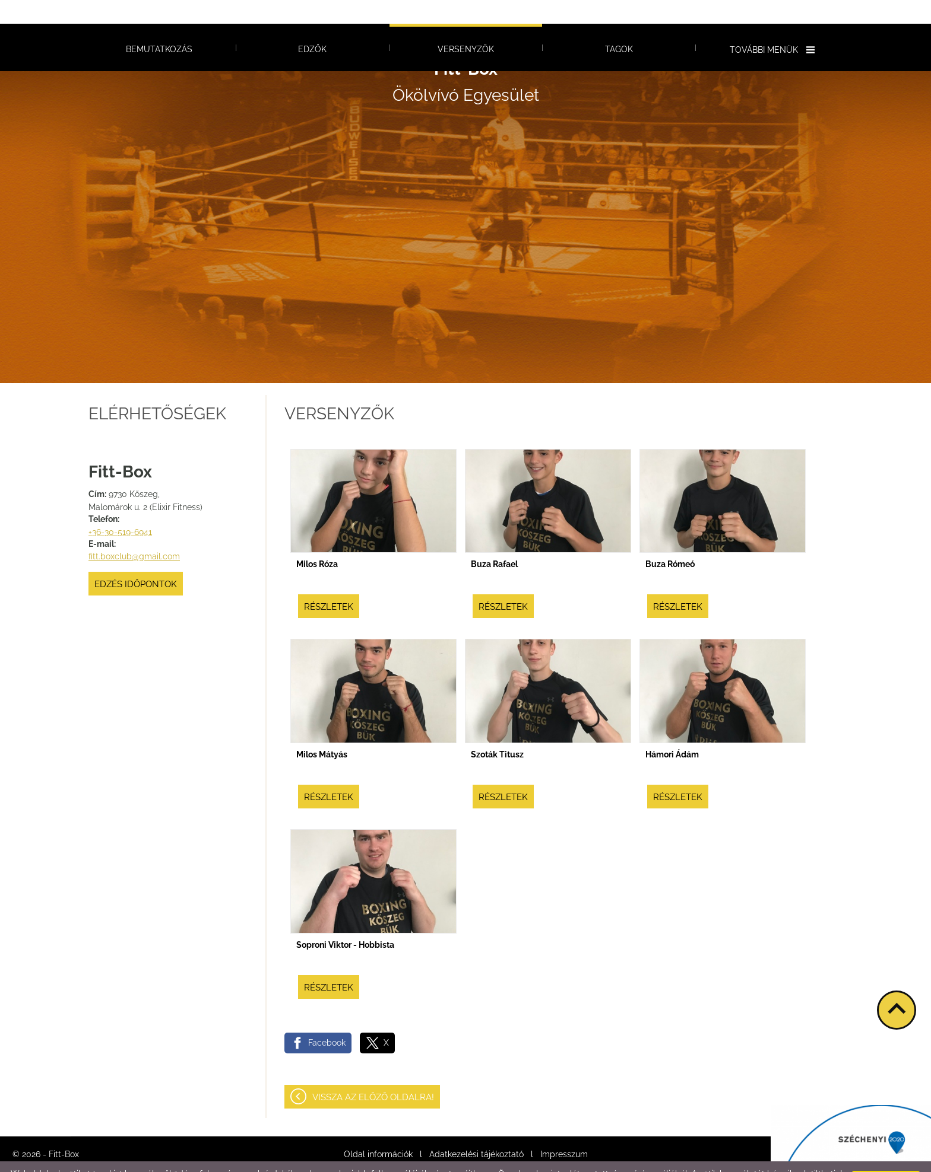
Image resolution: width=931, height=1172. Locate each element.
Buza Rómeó (670, 540)
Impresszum (564, 1130)
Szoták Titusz (497, 730)
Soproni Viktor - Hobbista (345, 921)
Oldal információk (378, 1130)
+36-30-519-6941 (120, 508)
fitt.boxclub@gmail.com (134, 532)
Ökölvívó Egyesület (465, 58)
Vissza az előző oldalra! (373, 1073)
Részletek (328, 583)
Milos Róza (317, 540)
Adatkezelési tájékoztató (476, 1130)
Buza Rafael (494, 540)
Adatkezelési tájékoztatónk (217, 1159)
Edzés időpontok (135, 560)
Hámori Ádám (672, 730)
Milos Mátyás (321, 730)
